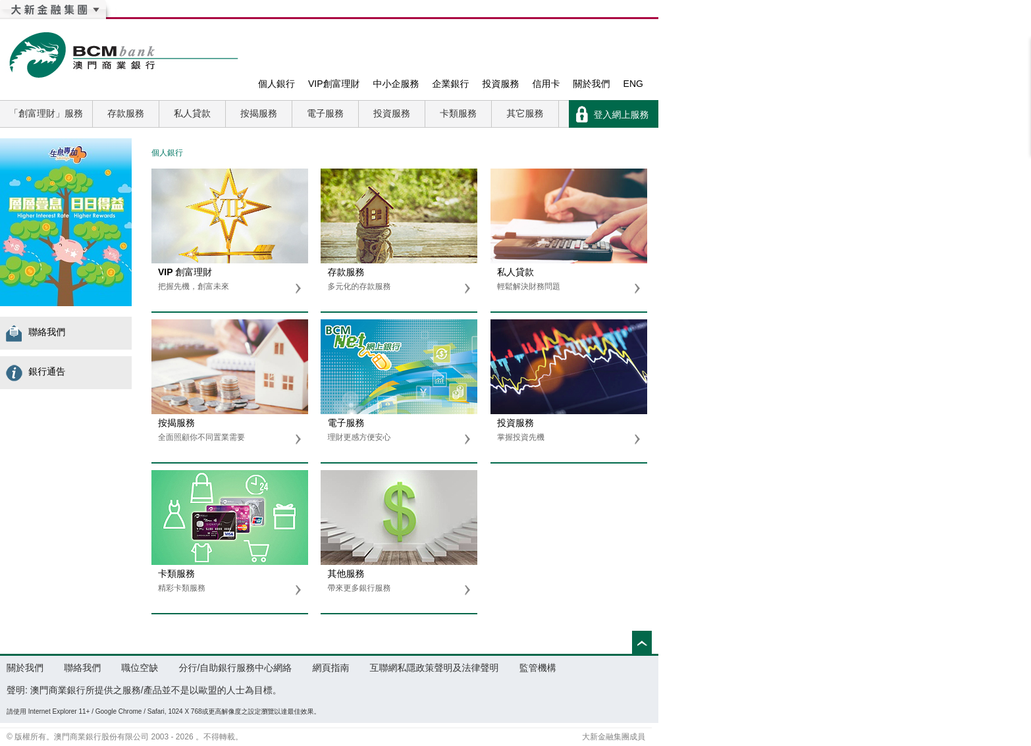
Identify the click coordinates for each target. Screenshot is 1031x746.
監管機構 (537, 667)
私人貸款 (192, 113)
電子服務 (325, 113)
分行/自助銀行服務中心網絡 (235, 667)
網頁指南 (330, 667)
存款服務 (125, 113)
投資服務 (501, 83)
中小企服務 (396, 83)
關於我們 (591, 83)
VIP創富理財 (334, 83)
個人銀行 (276, 83)
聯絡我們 (39, 332)
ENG (633, 83)
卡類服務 (458, 113)
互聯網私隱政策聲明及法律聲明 (434, 667)
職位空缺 (139, 667)
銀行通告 (39, 371)
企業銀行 (451, 83)
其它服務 (525, 113)
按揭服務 (258, 113)
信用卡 (546, 83)
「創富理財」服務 (46, 113)
